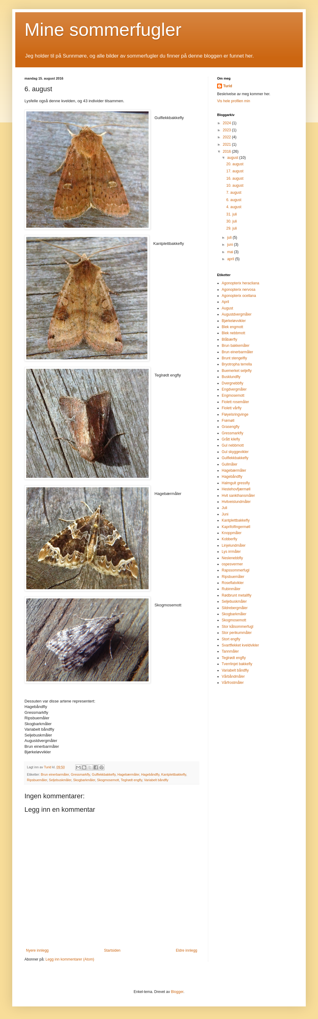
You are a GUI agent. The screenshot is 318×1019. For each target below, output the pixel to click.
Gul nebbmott (233, 445)
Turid (227, 86)
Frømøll (228, 420)
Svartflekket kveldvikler (240, 645)
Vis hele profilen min (233, 101)
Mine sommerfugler (103, 29)
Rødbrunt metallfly (236, 595)
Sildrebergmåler (235, 608)
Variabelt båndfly (156, 780)
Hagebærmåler (128, 774)
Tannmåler (230, 651)
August (227, 308)
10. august (234, 185)
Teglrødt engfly (131, 780)
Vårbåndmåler (233, 676)
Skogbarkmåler (84, 780)
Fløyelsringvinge (235, 414)
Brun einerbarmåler (55, 774)
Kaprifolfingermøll (236, 527)
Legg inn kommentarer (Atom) (70, 959)
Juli (224, 508)
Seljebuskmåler (60, 780)
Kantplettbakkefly (173, 774)
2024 (227, 123)
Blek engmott (232, 327)
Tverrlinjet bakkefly (237, 664)
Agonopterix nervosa (238, 289)
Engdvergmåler (234, 389)
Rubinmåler (231, 589)
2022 (227, 137)
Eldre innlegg (186, 950)
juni (230, 244)
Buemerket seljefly (237, 371)
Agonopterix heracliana (240, 283)
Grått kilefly (231, 439)
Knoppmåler (232, 533)
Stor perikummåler (237, 633)
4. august (233, 207)
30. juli (231, 221)
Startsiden (112, 950)
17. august (234, 171)
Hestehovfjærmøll (236, 489)
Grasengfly (230, 427)
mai (230, 252)
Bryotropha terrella (237, 364)
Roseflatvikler (233, 583)
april (231, 259)
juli (230, 237)
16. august (234, 178)
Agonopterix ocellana (239, 296)
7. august (233, 192)
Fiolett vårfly (232, 408)
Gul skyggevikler (235, 452)
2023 (227, 130)
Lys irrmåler (231, 551)
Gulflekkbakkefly (104, 774)
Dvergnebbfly (232, 383)
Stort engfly (231, 639)
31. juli (231, 214)
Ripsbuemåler (37, 780)
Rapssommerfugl (236, 570)
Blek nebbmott (233, 333)
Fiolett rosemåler (235, 402)
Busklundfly (231, 377)
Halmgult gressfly (236, 483)
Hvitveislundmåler (236, 502)
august (233, 157)
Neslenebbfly (232, 558)
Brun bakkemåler (236, 345)
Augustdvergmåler (236, 314)
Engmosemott (233, 395)
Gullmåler (229, 464)
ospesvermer (232, 564)
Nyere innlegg (37, 950)
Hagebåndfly (150, 774)
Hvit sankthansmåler (238, 495)
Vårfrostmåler (233, 682)
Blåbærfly (229, 339)
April (225, 302)
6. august (233, 200)
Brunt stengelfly (234, 358)
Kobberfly (229, 539)
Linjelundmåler (234, 545)
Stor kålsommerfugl (237, 626)
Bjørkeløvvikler (234, 321)
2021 (227, 144)
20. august (234, 164)
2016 (227, 151)
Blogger (177, 992)
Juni (225, 514)
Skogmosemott (108, 780)
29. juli (231, 228)
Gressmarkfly (80, 774)
